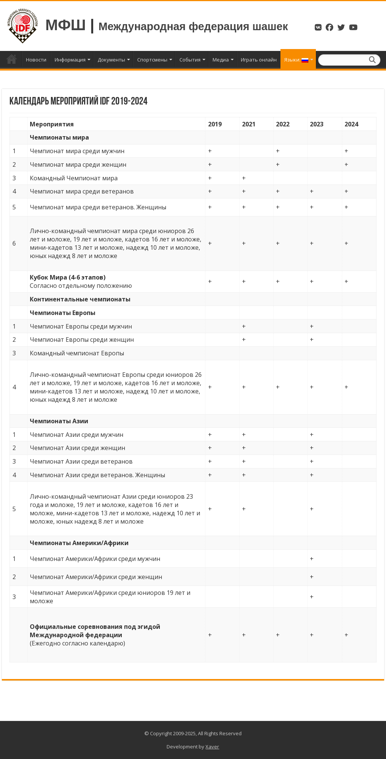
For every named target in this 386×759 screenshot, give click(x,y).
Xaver (212, 746)
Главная (11, 59)
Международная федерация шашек (193, 26)
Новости (36, 59)
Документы (111, 59)
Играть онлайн (259, 59)
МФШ (65, 25)
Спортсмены (152, 59)
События (190, 59)
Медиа (221, 59)
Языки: (296, 59)
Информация (70, 59)
